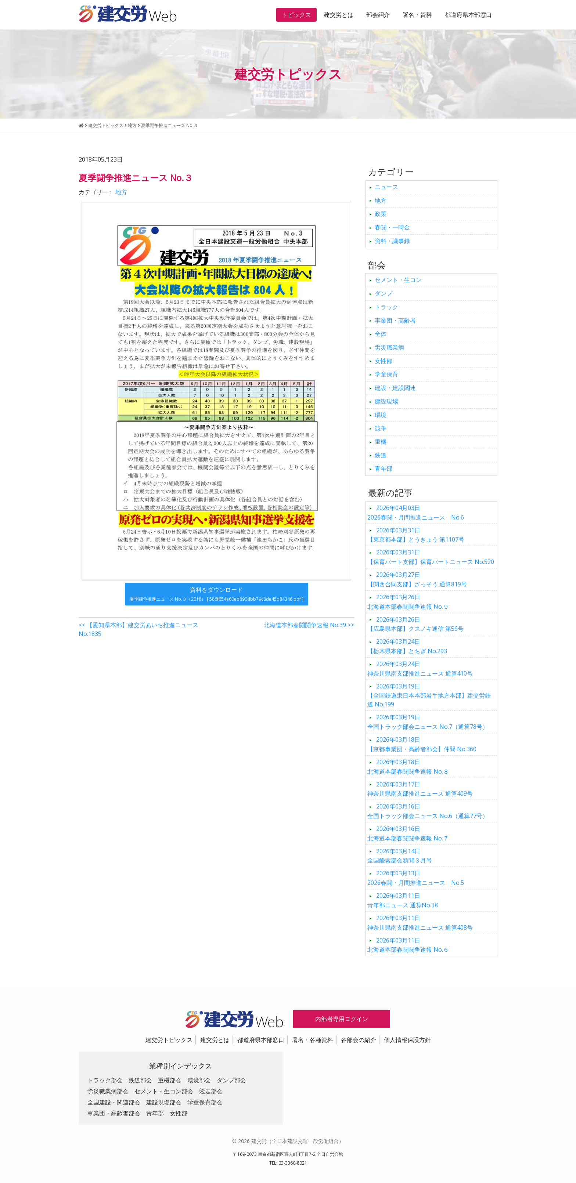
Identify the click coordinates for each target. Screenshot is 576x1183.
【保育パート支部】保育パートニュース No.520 (430, 557)
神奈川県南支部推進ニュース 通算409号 (420, 789)
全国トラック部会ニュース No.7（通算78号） (427, 722)
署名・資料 (417, 15)
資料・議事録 (392, 241)
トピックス (296, 15)
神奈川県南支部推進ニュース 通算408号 (420, 922)
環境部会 (199, 1080)
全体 (380, 334)
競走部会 (211, 1091)
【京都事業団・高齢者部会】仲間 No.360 (421, 744)
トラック (386, 307)
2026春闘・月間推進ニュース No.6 (415, 512)
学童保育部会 (205, 1102)
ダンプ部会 (231, 1080)
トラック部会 (105, 1080)
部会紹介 (378, 15)
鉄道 (380, 455)
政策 (380, 214)
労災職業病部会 (108, 1091)
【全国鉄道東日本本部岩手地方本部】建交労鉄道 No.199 (429, 695)
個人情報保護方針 (407, 1040)
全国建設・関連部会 (113, 1102)
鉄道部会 (140, 1080)
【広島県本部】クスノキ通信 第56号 (415, 624)
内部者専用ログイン (341, 1019)
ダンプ (383, 293)
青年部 (383, 468)
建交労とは (338, 15)
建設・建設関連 (395, 388)
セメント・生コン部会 (163, 1091)
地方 (121, 192)
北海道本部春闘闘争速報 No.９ (408, 602)
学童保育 (386, 374)
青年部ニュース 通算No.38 (402, 900)
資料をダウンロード (216, 594)
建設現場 (386, 401)
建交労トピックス (168, 1040)
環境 (380, 415)
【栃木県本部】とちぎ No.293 (407, 646)
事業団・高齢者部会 (113, 1113)
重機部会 (169, 1080)
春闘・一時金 (392, 227)
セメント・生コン (398, 280)
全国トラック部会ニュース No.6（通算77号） (427, 811)
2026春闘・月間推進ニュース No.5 (415, 878)
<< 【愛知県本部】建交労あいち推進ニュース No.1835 (138, 629)
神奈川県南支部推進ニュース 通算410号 (420, 668)
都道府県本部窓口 (468, 15)
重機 (380, 442)
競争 (380, 428)
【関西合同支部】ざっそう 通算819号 (417, 579)
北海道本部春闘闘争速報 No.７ (408, 833)
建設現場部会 (163, 1102)
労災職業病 (389, 347)
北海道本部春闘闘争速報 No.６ (408, 945)
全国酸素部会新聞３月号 (399, 856)
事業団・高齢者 (395, 320)
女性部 (383, 361)
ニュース (386, 187)
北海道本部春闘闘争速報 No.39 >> (309, 625)
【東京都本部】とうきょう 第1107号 (415, 535)
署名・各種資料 (312, 1040)
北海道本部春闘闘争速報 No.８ (408, 766)
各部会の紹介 (358, 1040)
